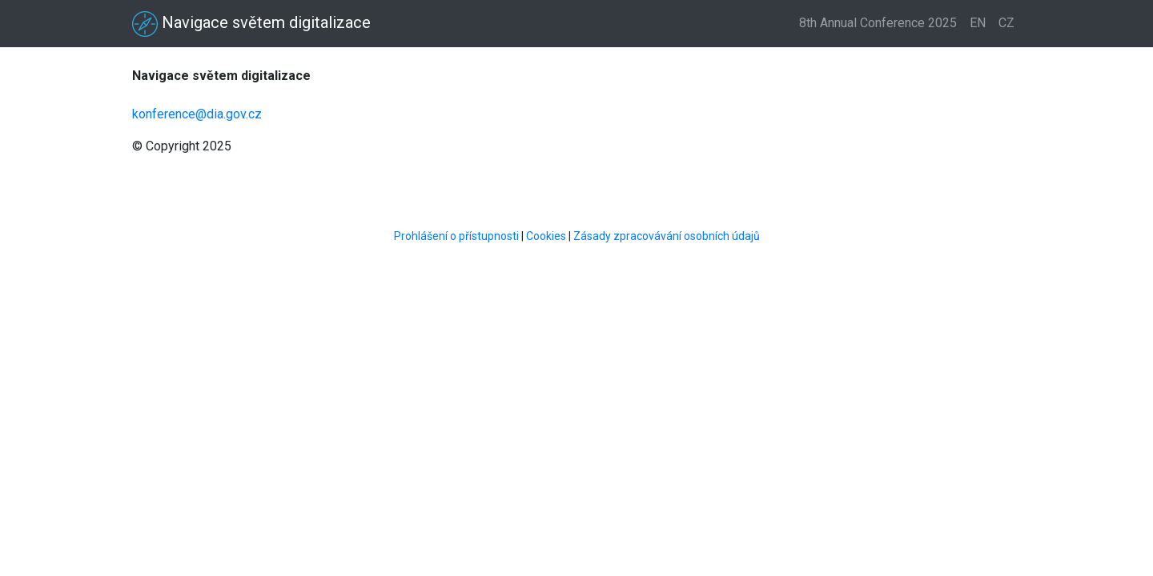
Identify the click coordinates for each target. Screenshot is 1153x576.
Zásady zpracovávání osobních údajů (666, 236)
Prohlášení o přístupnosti (456, 236)
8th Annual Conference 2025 (878, 22)
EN (978, 22)
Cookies (546, 236)
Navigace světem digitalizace (251, 24)
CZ (1006, 22)
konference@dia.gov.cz (197, 114)
